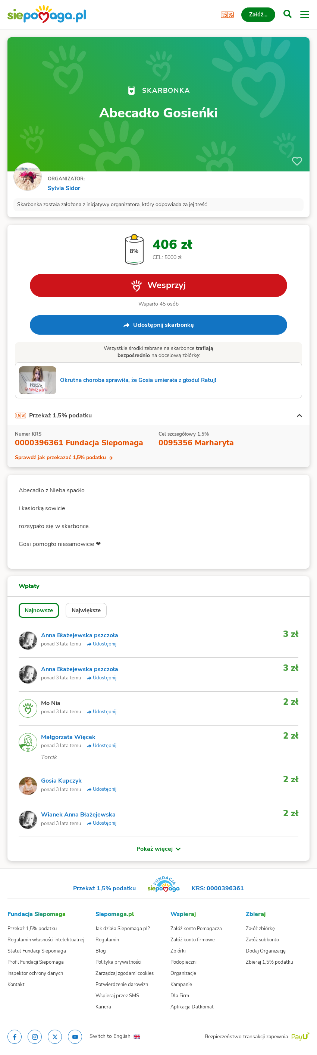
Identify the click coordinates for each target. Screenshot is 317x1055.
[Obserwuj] (297, 161)
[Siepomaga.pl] (46, 15)
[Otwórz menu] (305, 15)
